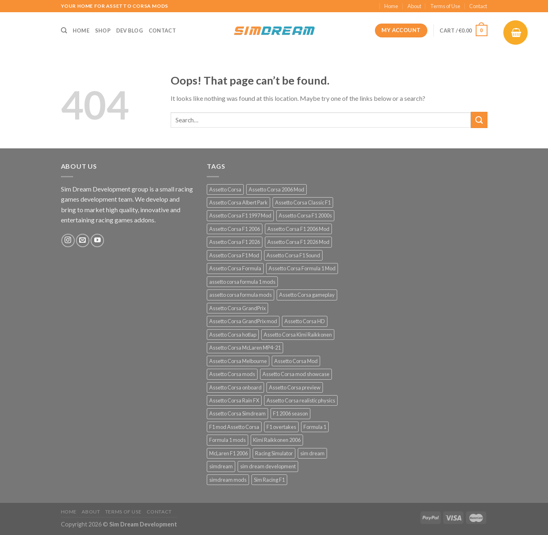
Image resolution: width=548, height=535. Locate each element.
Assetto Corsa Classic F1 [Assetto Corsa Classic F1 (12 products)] (303, 202)
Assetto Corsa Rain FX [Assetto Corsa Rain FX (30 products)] (234, 400)
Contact (478, 6)
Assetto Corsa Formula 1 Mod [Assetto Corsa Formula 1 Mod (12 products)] (302, 268)
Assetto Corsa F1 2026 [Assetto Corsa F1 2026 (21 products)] (234, 242)
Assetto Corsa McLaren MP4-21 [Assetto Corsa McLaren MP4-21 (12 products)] (245, 347)
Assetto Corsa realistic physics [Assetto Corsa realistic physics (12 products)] (300, 400)
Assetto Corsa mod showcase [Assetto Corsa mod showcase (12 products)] (295, 374)
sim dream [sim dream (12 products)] (312, 453)
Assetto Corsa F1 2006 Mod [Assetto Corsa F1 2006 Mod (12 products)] (298, 229)
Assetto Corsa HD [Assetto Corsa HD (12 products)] (304, 321)
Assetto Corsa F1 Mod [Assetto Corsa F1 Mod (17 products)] (234, 255)
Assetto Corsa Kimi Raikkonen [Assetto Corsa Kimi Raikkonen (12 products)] (298, 334)
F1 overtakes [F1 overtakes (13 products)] (281, 427)
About (414, 6)
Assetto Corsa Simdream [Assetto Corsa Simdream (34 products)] (237, 413)
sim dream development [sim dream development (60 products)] (268, 466)
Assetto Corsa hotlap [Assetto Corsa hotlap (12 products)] (232, 334)
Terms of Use (445, 6)
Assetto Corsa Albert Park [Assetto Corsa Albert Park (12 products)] (238, 202)
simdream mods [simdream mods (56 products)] (228, 479)
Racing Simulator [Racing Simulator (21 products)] (274, 453)
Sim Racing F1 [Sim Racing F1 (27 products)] (269, 479)
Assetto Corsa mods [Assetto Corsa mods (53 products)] (232, 374)
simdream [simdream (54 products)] (221, 466)
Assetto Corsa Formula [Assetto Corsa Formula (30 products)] (235, 268)
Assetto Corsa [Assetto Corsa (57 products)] (225, 189)
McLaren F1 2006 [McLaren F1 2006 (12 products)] (228, 453)
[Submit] (479, 120)
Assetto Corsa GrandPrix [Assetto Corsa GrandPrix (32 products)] (237, 308)
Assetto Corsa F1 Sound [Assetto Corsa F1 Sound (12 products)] (293, 255)
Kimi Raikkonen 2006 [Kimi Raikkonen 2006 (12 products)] (277, 440)
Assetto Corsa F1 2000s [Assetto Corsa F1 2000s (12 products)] (305, 215)
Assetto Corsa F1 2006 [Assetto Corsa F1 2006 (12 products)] (234, 229)
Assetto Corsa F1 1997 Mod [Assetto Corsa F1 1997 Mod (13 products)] (240, 215)
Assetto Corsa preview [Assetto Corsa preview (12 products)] (295, 387)
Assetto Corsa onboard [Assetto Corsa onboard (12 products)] (235, 387)
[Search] (64, 30)
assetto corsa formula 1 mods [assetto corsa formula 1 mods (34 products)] (242, 281)
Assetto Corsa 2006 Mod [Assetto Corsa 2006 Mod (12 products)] (276, 189)
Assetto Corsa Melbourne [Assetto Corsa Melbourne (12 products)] (238, 361)
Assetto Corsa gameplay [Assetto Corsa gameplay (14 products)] (307, 294)
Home (391, 6)
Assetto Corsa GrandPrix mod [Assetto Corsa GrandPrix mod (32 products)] (243, 321)
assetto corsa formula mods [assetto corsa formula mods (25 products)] (240, 294)
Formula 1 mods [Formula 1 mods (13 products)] (227, 440)
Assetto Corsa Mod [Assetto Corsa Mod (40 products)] (296, 361)
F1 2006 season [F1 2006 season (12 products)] (290, 413)
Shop (102, 30)
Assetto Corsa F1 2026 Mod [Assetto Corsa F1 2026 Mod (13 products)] (298, 242)
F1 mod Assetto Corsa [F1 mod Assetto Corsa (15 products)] (234, 427)
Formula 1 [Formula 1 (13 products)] (314, 427)
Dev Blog (129, 30)
